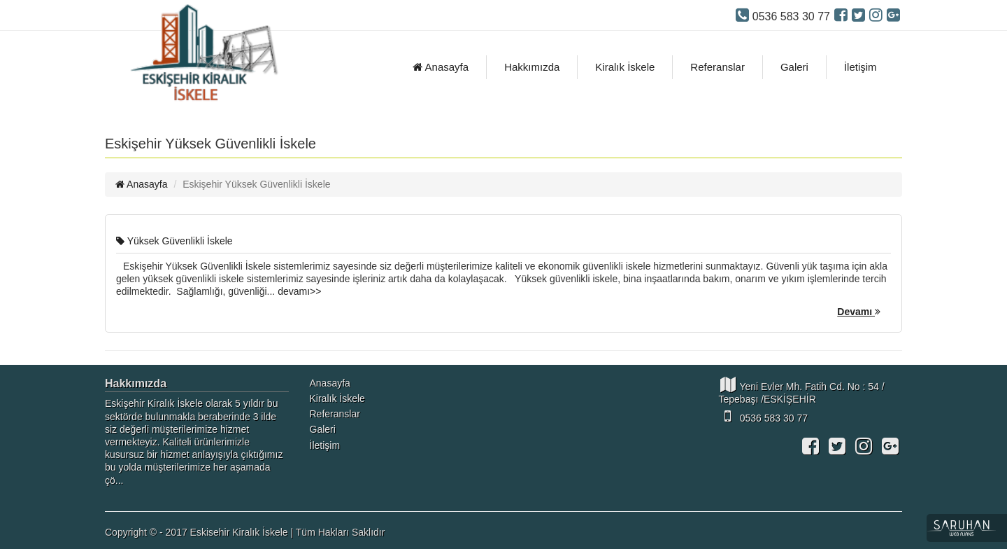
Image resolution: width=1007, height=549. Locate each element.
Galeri (794, 67)
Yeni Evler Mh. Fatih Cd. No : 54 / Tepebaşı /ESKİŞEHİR (802, 391)
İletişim (860, 67)
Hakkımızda (531, 67)
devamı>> (299, 291)
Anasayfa (441, 67)
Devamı (858, 311)
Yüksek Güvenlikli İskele (174, 240)
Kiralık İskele (625, 67)
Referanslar (717, 67)
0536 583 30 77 (763, 416)
